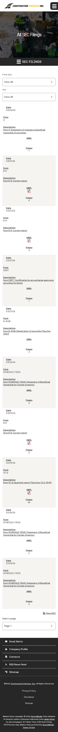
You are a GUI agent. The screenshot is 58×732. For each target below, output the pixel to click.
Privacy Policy (29, 691)
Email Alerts (14, 641)
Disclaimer (29, 697)
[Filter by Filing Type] (29, 82)
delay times (49, 719)
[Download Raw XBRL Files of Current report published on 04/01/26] (29, 191)
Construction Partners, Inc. (23, 684)
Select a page (9, 618)
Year (4, 90)
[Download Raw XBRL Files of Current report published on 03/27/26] (29, 241)
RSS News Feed (15, 664)
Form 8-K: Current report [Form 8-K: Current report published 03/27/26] (15, 230)
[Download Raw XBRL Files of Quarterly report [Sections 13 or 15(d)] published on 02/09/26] (29, 493)
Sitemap (12, 672)
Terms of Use (29, 727)
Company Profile (16, 649)
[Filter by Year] (29, 97)
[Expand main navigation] (54, 6)
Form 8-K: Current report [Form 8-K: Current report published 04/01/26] (15, 181)
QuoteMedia (36, 716)
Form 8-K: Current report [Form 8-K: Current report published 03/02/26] (15, 433)
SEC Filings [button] (29, 61)
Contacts (12, 656)
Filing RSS (49, 613)
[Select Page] (29, 626)
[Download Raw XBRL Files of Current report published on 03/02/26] (29, 443)
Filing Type (7, 74)
